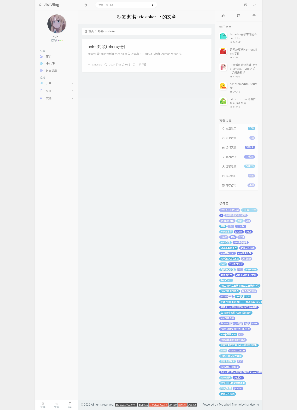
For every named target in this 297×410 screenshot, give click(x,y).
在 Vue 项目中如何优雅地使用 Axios (239, 323)
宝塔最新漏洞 (228, 361)
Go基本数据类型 (229, 248)
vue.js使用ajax (228, 334)
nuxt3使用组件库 (230, 291)
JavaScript (226, 280)
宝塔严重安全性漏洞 (231, 356)
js (221, 215)
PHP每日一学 (249, 210)
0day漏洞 (226, 388)
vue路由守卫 (236, 264)
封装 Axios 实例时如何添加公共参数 (239, 307)
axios (223, 264)
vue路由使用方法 (230, 258)
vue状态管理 (240, 242)
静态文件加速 (247, 248)
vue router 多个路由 (246, 275)
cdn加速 (246, 258)
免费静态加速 (228, 269)
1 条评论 (141, 64)
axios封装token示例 (106, 47)
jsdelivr (238, 388)
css (240, 334)
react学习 (225, 242)
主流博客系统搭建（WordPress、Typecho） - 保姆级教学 (243, 68)
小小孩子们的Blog (230, 210)
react (241, 237)
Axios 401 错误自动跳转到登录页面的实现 (242, 372)
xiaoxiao (97, 64)
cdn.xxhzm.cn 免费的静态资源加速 (243, 101)
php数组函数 (227, 220)
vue (248, 220)
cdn (240, 269)
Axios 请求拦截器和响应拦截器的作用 (240, 285)
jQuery (238, 231)
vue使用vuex (228, 253)
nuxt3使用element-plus (233, 339)
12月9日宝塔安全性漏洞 (233, 383)
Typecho (224, 404)
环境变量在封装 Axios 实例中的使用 (239, 345)
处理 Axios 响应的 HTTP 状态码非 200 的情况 (244, 302)
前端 (223, 226)
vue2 (223, 350)
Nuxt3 (224, 237)
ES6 (240, 361)
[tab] (223, 15)
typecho (240, 226)
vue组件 (238, 377)
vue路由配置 (244, 253)
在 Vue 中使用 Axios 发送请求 (236, 312)
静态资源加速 (249, 291)
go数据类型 (226, 275)
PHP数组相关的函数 (236, 215)
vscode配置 (226, 296)
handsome (252, 404)
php (231, 226)
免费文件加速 (228, 394)
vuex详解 (225, 377)
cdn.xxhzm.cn (237, 350)
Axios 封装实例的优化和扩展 (235, 329)
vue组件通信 (227, 318)
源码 (233, 237)
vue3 (248, 231)
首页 (89, 31)
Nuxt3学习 (226, 231)
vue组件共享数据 (230, 366)
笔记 (240, 220)
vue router (251, 269)
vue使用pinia (243, 296)
